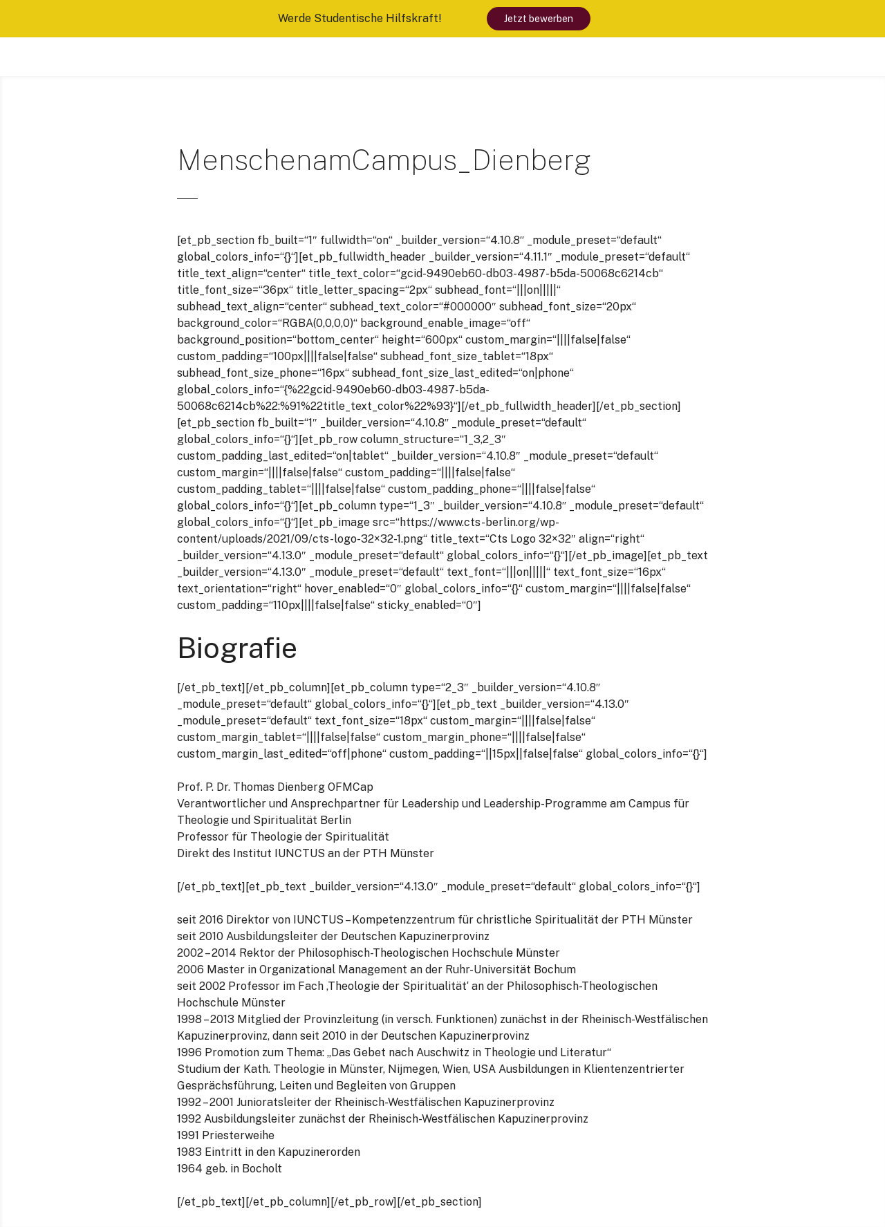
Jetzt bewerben (538, 18)
